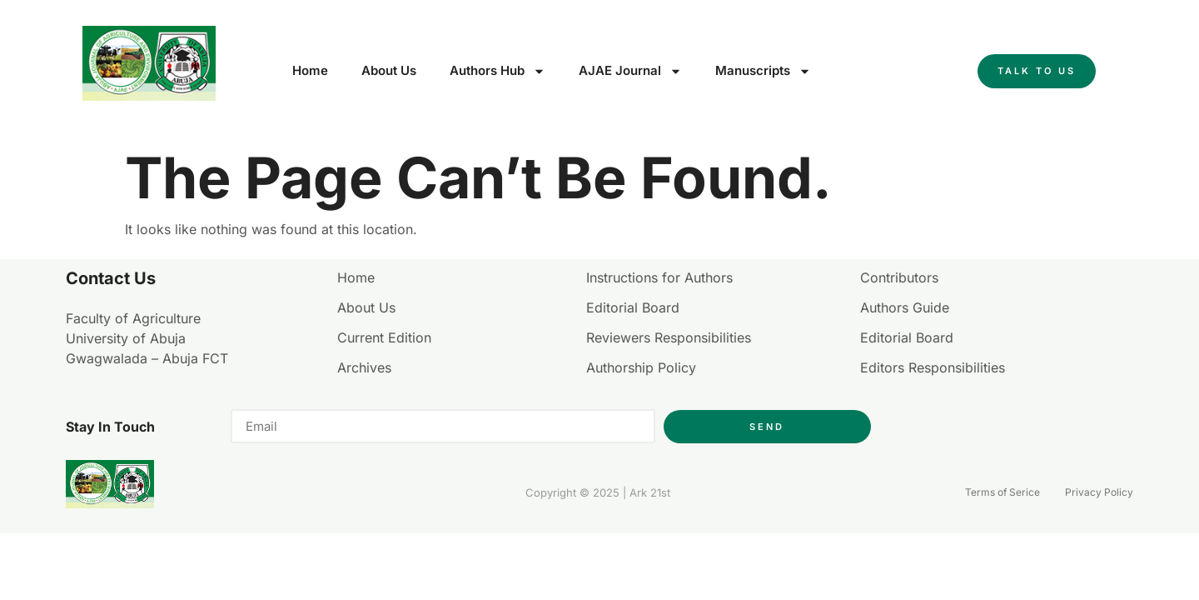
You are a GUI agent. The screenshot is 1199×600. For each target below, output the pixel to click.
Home (310, 70)
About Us (388, 70)
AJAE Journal (630, 71)
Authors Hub (497, 71)
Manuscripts (763, 71)
